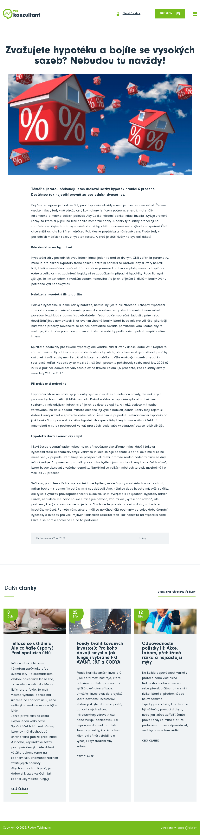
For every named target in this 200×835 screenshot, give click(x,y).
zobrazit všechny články (177, 592)
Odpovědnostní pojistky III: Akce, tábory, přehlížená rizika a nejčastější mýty (162, 654)
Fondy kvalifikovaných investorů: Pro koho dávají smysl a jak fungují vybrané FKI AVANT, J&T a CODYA (100, 654)
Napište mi (168, 13)
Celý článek (19, 790)
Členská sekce (122, 14)
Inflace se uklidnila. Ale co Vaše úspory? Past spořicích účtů (32, 649)
